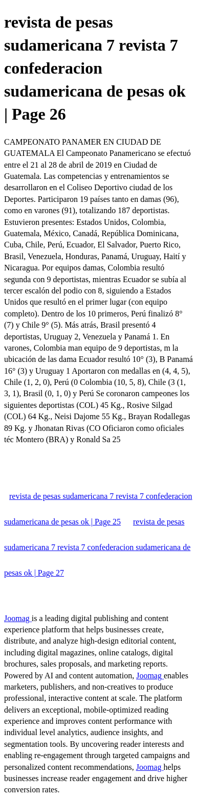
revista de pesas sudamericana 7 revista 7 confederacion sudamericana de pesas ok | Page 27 (97, 547)
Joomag (18, 618)
